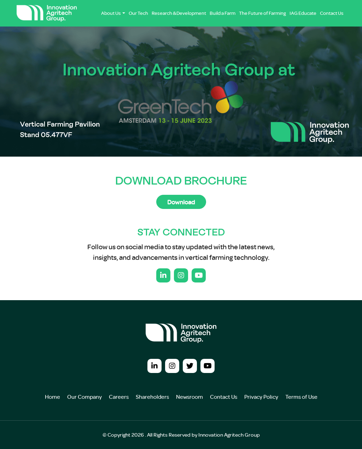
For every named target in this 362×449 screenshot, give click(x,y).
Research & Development (179, 13)
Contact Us (332, 13)
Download (181, 202)
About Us (111, 13)
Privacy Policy (261, 396)
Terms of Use (301, 396)
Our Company (84, 396)
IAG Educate (303, 13)
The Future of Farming (262, 13)
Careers (119, 396)
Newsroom (189, 396)
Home (52, 396)
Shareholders (152, 396)
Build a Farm (222, 13)
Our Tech (138, 13)
